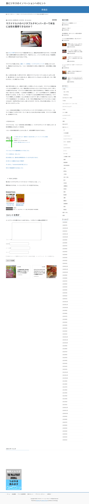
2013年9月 (65, 310)
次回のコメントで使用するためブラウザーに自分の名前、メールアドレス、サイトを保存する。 (31, 256)
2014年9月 (65, 275)
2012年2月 (65, 366)
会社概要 (14, 494)
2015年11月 (65, 234)
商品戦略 (31, 209)
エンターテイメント (68, 139)
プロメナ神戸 (11, 53)
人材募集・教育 (67, 156)
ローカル (65, 153)
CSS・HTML (66, 92)
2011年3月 (65, 398)
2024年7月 (65, 225)
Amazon (15, 142)
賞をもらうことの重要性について (69, 23)
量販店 (65, 200)
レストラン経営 (25, 209)
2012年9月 (65, 345)
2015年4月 (65, 254)
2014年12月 (65, 266)
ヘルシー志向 (17, 209)
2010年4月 (65, 431)
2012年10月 (65, 342)
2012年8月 (65, 348)
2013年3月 (65, 328)
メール (8, 248)
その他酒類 (66, 133)
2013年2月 (65, 331)
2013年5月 (65, 322)
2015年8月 (65, 242)
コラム (64, 109)
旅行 (64, 180)
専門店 (65, 171)
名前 (8, 244)
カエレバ (19, 138)
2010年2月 (65, 437)
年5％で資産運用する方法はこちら (14, 168)
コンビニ (65, 144)
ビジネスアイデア (66, 115)
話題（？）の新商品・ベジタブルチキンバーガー (32, 64)
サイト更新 (65, 112)
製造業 (65, 194)
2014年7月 (65, 281)
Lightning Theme (44, 500)
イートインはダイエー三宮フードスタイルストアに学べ (72, 65)
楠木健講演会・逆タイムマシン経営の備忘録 (72, 33)
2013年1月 (65, 334)
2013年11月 (65, 304)
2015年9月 (65, 240)
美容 (64, 192)
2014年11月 (65, 269)
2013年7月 (65, 316)
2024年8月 (65, 222)
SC (64, 130)
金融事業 (65, 203)
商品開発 (65, 162)
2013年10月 (65, 307)
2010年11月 (65, 410)
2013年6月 (65, 319)
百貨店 (65, 189)
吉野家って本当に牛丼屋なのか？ (75, 71)
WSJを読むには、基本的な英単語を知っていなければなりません (22, 157)
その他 (64, 100)
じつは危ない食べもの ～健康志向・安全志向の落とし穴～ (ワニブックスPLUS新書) (31, 136)
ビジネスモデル (67, 147)
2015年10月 (65, 237)
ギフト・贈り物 (67, 141)
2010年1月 (65, 440)
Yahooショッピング (26, 142)
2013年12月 (65, 301)
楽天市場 (19, 142)
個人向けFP (65, 124)
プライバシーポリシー (40, 494)
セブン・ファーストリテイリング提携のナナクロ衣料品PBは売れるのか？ (75, 79)
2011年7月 (65, 387)
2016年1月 (65, 231)
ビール (65, 150)
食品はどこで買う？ (66, 28)
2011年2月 (65, 401)
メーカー (64, 118)
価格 (64, 121)
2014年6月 (65, 284)
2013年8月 (65, 313)
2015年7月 (65, 245)
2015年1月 (65, 263)
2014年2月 (65, 295)
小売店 (65, 174)
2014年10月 (65, 272)
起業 (64, 215)
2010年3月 (65, 434)
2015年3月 (65, 257)
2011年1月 (65, 404)
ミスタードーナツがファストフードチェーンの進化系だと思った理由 (75, 58)
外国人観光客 (66, 165)
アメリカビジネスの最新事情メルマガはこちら (17, 150)
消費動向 (65, 186)
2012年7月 (65, 351)
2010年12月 (65, 407)
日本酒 (65, 183)
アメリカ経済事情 (22, 494)
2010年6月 (65, 425)
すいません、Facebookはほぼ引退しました (17, 164)
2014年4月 (65, 290)
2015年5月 (65, 251)
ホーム (8, 494)
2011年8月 (65, 384)
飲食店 (54, 20)
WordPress (66, 94)
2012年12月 (65, 337)
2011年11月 (65, 375)
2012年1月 (65, 369)
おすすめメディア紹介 (67, 97)
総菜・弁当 (65, 212)
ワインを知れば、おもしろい (13, 154)
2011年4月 (65, 395)
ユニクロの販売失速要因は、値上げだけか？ (72, 38)
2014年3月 (65, 293)
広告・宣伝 (66, 177)
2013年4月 (65, 325)
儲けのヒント (65, 127)
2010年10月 (65, 413)
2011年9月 (65, 381)
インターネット (67, 136)
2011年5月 (65, 393)
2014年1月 (65, 298)
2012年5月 (65, 357)
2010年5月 (65, 428)
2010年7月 (65, 422)
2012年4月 (65, 360)
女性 (64, 168)
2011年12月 (65, 372)
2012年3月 (65, 363)
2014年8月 (65, 278)
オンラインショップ (67, 106)
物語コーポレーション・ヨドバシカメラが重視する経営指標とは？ (75, 44)
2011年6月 (65, 390)
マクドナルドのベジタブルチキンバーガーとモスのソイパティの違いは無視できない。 (39, 272)
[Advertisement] (14, 460)
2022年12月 (65, 228)
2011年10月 (65, 378)
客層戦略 (36, 209)
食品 (64, 206)
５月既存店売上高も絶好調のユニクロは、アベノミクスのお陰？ (23, 271)
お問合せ (49, 494)
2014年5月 (65, 287)
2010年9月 (65, 416)
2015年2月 (65, 260)
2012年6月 (65, 354)
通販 (64, 197)
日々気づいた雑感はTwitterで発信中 (15, 161)
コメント (9, 239)
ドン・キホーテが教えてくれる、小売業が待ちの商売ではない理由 (75, 51)
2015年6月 (65, 248)
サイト (7, 252)
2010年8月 (65, 419)
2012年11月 (65, 340)
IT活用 (64, 89)
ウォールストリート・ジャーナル (70, 103)
